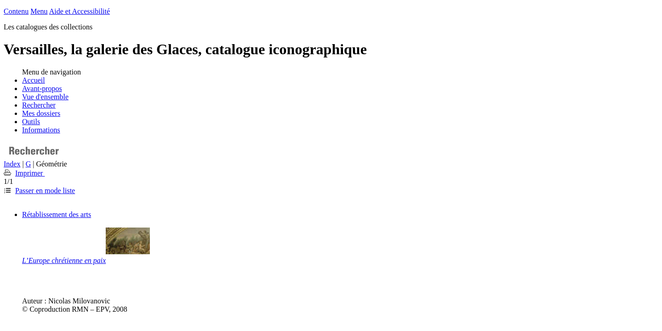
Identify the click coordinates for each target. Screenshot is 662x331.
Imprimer (30, 173)
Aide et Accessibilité (79, 11)
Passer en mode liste (45, 190)
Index (12, 164)
